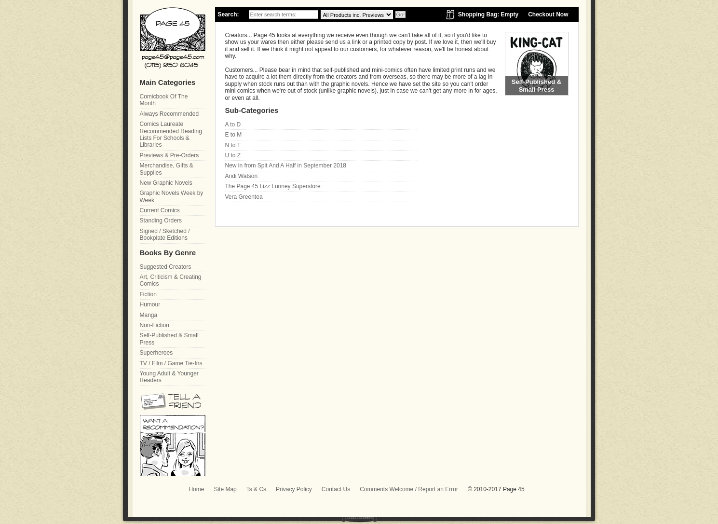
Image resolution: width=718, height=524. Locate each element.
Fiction (148, 294)
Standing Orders (161, 220)
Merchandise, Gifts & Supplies (166, 169)
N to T (233, 145)
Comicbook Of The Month (164, 100)
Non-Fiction (154, 325)
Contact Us (336, 489)
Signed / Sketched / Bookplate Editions (165, 234)
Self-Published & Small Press (169, 338)
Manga (149, 315)
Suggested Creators (165, 266)
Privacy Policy (294, 489)
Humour (150, 304)
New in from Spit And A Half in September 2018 (285, 165)
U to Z (233, 155)
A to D (233, 124)
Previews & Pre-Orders (169, 155)
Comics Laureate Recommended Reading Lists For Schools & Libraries (171, 134)
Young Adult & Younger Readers (169, 377)
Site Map (225, 489)
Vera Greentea (244, 196)
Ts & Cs (256, 489)
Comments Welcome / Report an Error (409, 489)
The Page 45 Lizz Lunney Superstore (273, 186)
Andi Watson (241, 176)
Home (196, 489)
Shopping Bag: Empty (488, 14)
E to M (233, 134)
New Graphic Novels (166, 182)
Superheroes (156, 352)
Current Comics (160, 210)
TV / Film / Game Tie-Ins (171, 363)
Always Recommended (169, 113)
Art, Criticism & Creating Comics (171, 280)
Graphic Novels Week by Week (171, 196)
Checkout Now (548, 14)
